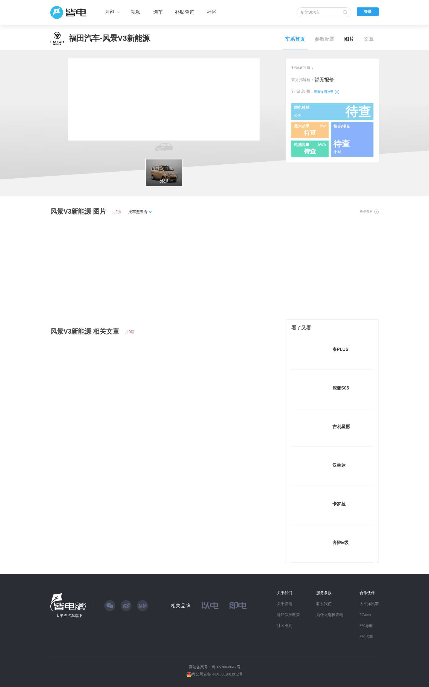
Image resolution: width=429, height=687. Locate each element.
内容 (109, 12)
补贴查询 (185, 12)
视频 (136, 12)
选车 (158, 12)
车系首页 (295, 39)
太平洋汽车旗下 (69, 616)
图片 (349, 39)
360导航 (366, 626)
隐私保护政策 (288, 615)
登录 (368, 12)
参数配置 (324, 39)
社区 (212, 12)
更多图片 (369, 211)
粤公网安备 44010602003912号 (217, 674)
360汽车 (366, 637)
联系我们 (324, 604)
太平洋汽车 (369, 604)
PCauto (365, 615)
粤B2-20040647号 (226, 667)
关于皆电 (284, 604)
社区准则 (284, 626)
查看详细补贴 (326, 92)
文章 (369, 39)
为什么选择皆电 (329, 615)
